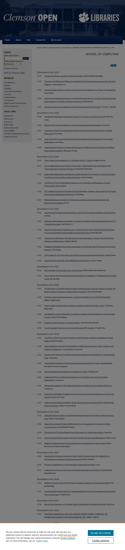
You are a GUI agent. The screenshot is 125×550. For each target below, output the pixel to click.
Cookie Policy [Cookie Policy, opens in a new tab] (42, 541)
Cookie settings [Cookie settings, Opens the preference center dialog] (100, 540)
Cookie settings (68, 538)
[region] (62, 536)
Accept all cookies (101, 533)
